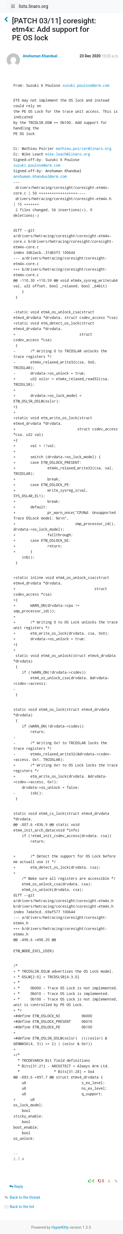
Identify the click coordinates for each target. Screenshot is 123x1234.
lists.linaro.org (33, 6)
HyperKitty (60, 1227)
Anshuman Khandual (40, 56)
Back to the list (19, 1207)
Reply (16, 1186)
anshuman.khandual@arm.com (40, 176)
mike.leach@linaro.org (67, 154)
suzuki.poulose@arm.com (85, 85)
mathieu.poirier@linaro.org (83, 148)
